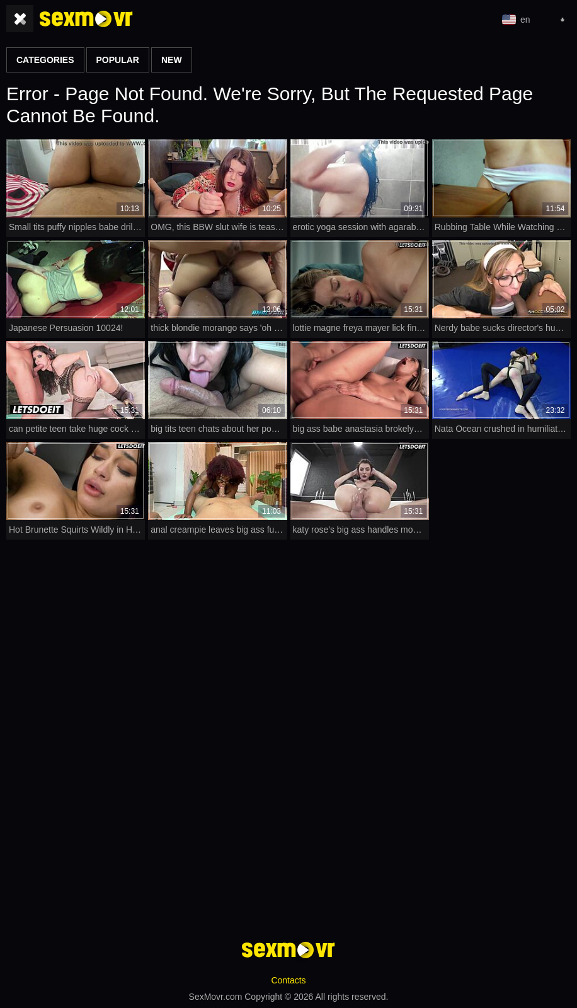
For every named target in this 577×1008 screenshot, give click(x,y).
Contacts (288, 980)
